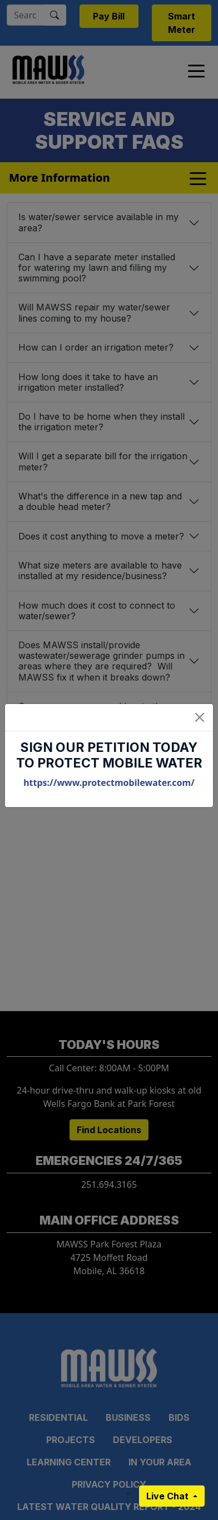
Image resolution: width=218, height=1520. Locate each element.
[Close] (200, 717)
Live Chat (168, 1496)
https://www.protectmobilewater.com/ (109, 782)
